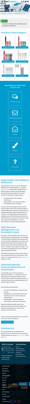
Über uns (18, 347)
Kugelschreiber (5, 189)
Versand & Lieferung (7, 355)
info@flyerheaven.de (8, 348)
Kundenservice (24, 257)
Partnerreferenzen (20, 350)
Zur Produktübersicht (7, 322)
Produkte (10, 13)
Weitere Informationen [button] (5, 401)
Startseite (3, 13)
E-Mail (4, 337)
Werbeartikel (17, 13)
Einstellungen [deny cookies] (23, 384)
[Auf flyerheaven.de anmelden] (25, 2)
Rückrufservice (5, 359)
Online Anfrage (6, 357)
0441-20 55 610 (6, 347)
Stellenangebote (20, 348)
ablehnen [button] (15, 384)
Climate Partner (20, 354)
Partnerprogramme (21, 356)
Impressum (18, 352)
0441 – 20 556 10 (21, 335)
